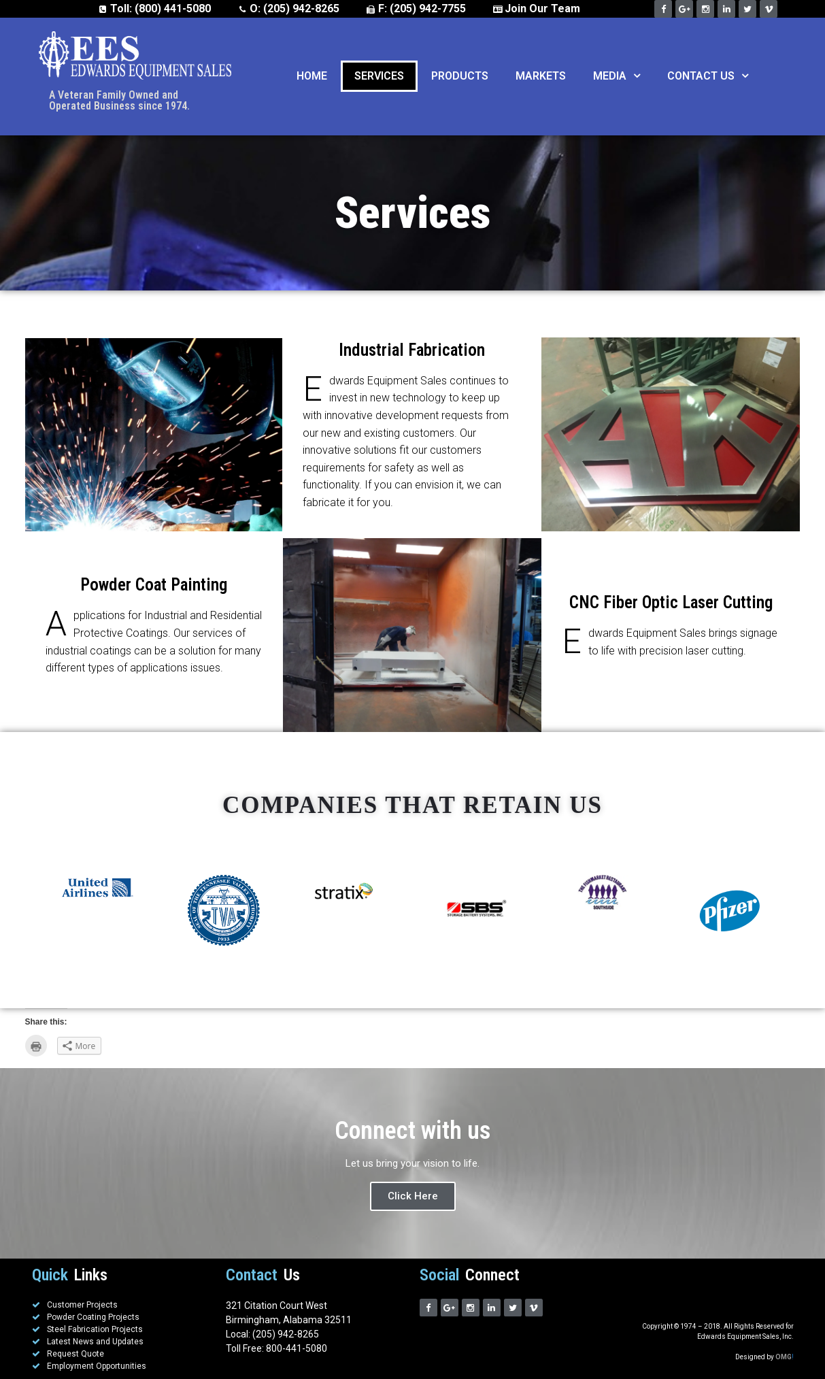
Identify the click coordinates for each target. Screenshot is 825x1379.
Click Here (413, 1196)
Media (616, 76)
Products (459, 75)
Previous (51, 911)
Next (774, 911)
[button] (633, 76)
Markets (541, 75)
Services (379, 75)
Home (312, 75)
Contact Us (707, 76)
